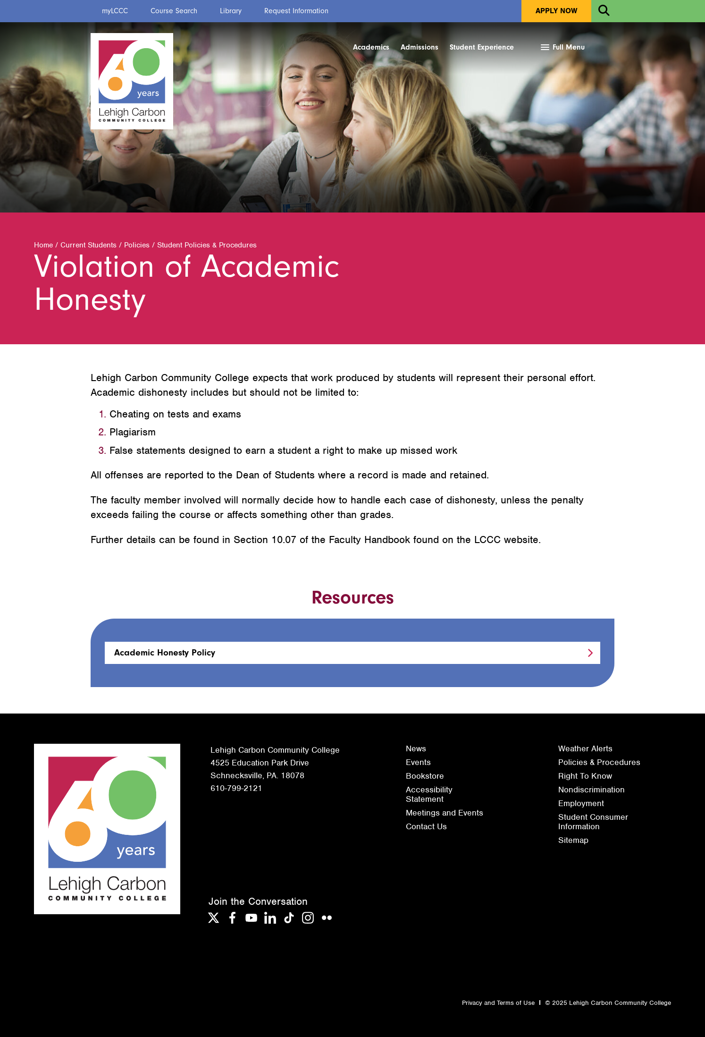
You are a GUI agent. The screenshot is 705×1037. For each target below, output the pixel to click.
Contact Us (426, 826)
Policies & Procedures (599, 762)
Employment (581, 803)
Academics (371, 47)
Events (418, 762)
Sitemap (573, 840)
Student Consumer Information (593, 822)
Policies (137, 245)
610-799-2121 (236, 788)
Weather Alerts (585, 748)
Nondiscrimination (591, 789)
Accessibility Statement (429, 794)
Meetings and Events (444, 813)
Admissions (419, 47)
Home (43, 245)
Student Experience (482, 47)
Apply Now (556, 11)
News (416, 748)
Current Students (88, 245)
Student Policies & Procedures (207, 245)
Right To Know (585, 776)
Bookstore (425, 776)
